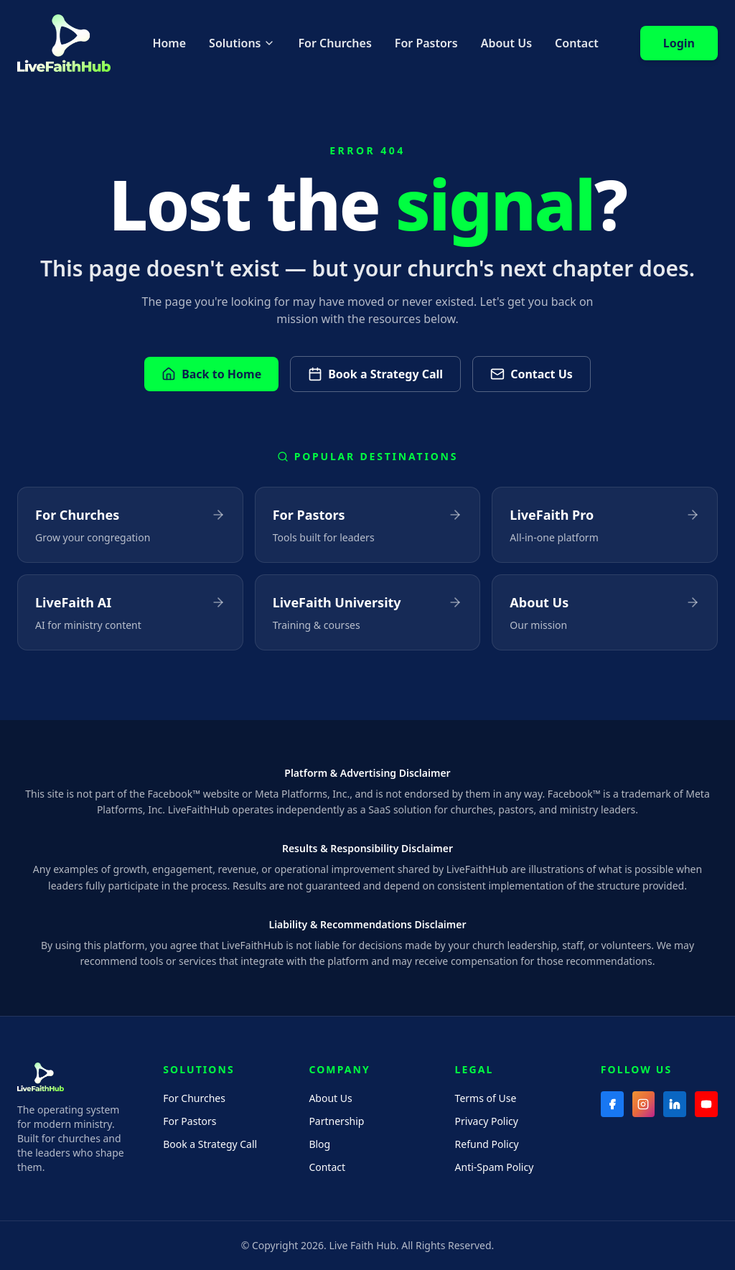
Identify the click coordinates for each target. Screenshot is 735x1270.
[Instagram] (643, 1104)
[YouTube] (706, 1104)
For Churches (334, 43)
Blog (319, 1144)
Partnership (336, 1121)
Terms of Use (486, 1098)
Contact (577, 43)
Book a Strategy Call (375, 374)
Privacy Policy (486, 1121)
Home (169, 43)
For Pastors (426, 43)
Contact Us (531, 374)
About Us (506, 43)
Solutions (242, 43)
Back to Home (211, 374)
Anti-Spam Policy (494, 1167)
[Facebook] (612, 1104)
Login (679, 43)
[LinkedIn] (674, 1104)
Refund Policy (487, 1144)
